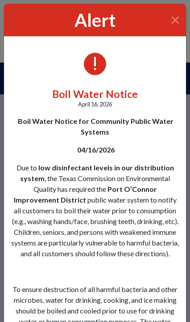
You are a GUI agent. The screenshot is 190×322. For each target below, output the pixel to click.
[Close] (175, 20)
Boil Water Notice (95, 94)
